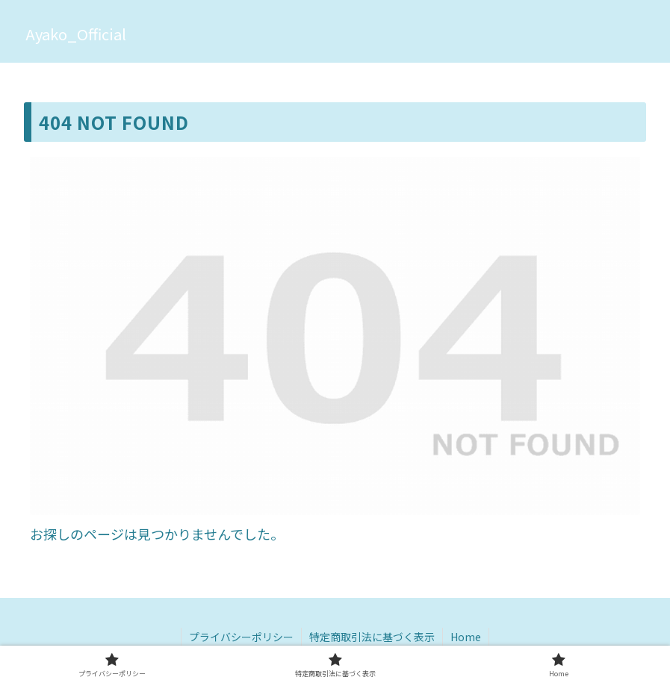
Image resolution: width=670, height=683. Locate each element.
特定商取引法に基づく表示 (372, 636)
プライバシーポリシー (241, 636)
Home (465, 636)
